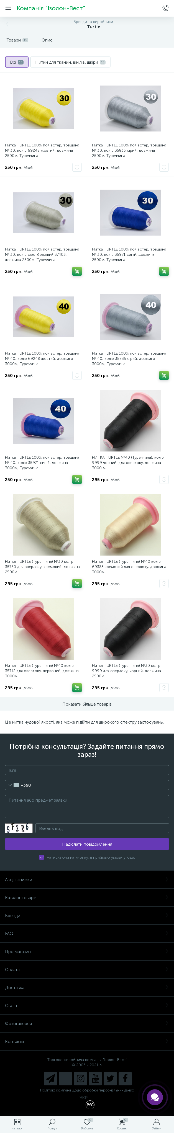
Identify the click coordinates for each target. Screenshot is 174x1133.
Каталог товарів (87, 897)
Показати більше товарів (87, 704)
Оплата (87, 969)
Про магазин (87, 951)
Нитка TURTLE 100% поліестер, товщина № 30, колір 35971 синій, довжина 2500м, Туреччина (129, 254)
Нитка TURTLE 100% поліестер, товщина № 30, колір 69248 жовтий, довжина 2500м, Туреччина (42, 150)
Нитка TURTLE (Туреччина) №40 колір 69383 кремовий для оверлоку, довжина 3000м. (129, 566)
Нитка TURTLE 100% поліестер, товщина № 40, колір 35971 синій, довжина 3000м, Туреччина (42, 462)
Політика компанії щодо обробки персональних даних (87, 1090)
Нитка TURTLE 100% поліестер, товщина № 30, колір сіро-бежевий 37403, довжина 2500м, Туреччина (42, 254)
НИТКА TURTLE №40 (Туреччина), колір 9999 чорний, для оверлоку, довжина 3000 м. (128, 462)
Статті (87, 1005)
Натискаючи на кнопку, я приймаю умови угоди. (91, 857)
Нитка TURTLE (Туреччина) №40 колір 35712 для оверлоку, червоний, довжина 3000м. (42, 670)
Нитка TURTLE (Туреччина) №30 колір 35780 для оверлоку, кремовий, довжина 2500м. (42, 566)
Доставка (87, 987)
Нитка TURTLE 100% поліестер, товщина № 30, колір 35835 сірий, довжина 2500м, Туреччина (129, 150)
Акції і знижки (87, 879)
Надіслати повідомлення (87, 844)
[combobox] (18, 785)
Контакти (87, 1041)
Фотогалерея (87, 1023)
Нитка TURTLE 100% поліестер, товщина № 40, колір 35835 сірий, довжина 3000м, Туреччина (129, 358)
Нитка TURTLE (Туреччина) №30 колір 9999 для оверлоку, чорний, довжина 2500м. (126, 670)
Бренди (87, 915)
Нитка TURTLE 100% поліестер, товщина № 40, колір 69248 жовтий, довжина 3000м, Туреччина (42, 358)
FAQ (87, 933)
